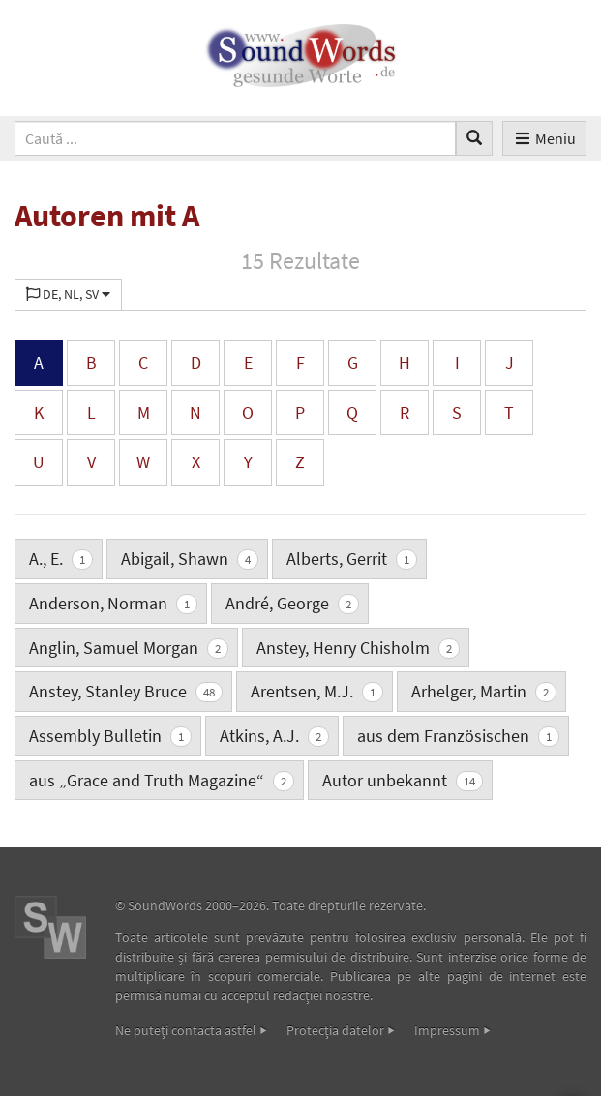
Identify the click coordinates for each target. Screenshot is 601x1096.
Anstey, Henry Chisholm (358, 648)
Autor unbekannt (402, 780)
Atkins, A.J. (274, 736)
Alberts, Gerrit (351, 559)
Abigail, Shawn (189, 559)
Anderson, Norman (113, 603)
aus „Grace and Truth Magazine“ (161, 780)
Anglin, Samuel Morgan (128, 648)
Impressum (447, 1030)
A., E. (61, 559)
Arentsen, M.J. (317, 691)
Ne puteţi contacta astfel (185, 1030)
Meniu (544, 138)
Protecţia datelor (335, 1030)
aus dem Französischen (458, 736)
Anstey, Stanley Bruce (126, 691)
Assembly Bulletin (110, 736)
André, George (292, 603)
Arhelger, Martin (483, 691)
